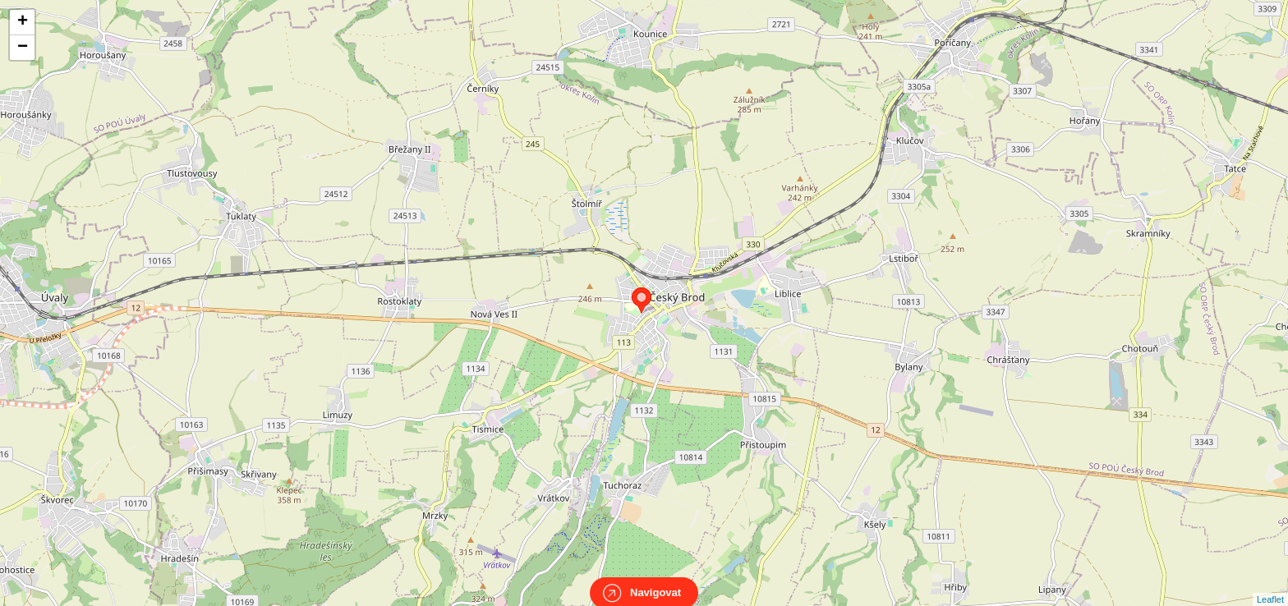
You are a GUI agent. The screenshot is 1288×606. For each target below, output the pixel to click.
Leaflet (1270, 585)
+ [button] (22, 22)
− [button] (22, 47)
